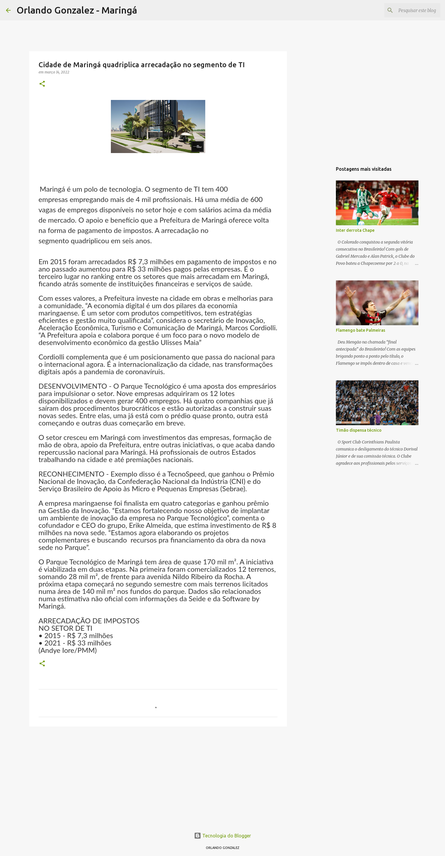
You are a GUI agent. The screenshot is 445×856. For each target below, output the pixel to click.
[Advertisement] (158, 776)
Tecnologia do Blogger (222, 835)
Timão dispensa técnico (359, 430)
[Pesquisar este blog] (409, 10)
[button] (42, 84)
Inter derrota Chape (355, 230)
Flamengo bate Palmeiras (360, 330)
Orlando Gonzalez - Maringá (77, 10)
